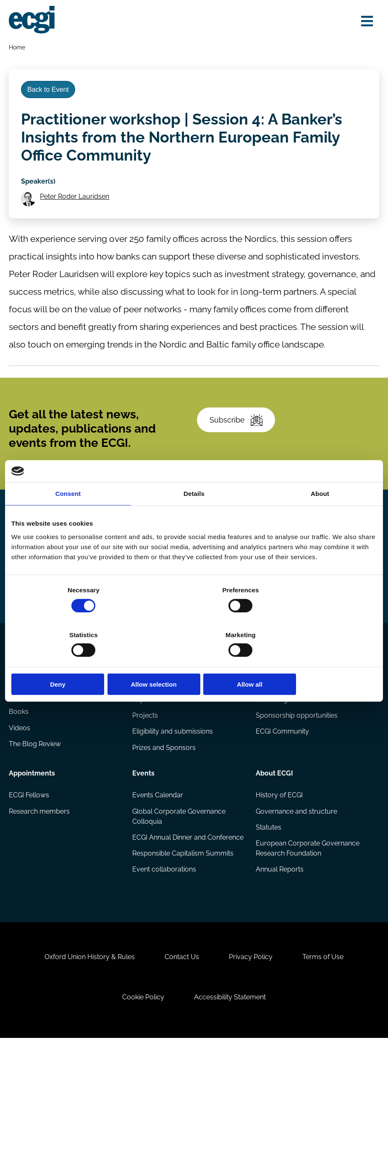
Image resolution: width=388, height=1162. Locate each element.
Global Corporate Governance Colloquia (179, 910)
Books (20, 808)
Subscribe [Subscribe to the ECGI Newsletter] (239, 440)
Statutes (268, 922)
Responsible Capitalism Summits (183, 959)
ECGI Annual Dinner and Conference (169, 937)
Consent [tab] (68, 516)
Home (18, 48)
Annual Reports (279, 966)
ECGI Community (282, 825)
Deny (71, 662)
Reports (145, 791)
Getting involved (282, 751)
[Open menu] (364, 22)
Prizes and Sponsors (164, 842)
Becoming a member (288, 791)
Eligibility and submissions (173, 825)
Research (148, 751)
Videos (20, 825)
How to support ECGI (288, 774)
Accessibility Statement (232, 1116)
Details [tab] (194, 516)
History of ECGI (278, 888)
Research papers (159, 774)
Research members (40, 905)
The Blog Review (36, 842)
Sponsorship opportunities (296, 808)
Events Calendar (158, 888)
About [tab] (320, 516)
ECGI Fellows (30, 888)
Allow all (317, 662)
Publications (30, 751)
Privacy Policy (253, 1073)
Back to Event (51, 95)
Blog (17, 791)
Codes (20, 774)
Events (144, 865)
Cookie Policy (142, 1116)
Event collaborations (165, 976)
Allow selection (194, 662)
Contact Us (180, 1073)
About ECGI (274, 865)
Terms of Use (328, 1073)
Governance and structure (296, 905)
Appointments (33, 865)
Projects (145, 808)
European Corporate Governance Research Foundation (307, 944)
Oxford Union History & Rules (84, 1073)
